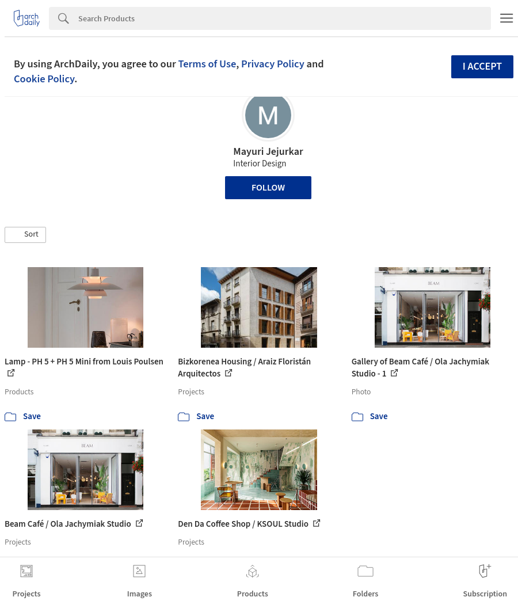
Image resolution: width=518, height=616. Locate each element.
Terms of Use (207, 63)
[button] (25, 235)
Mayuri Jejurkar (268, 152)
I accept (482, 66)
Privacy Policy (272, 63)
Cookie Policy (44, 78)
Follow (268, 187)
